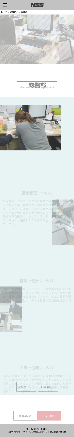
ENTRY (49, 417)
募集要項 (25, 417)
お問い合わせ (14, 431)
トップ (4, 12)
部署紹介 (14, 12)
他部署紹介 (48, 388)
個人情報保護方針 (58, 431)
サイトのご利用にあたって (35, 431)
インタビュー (26, 388)
